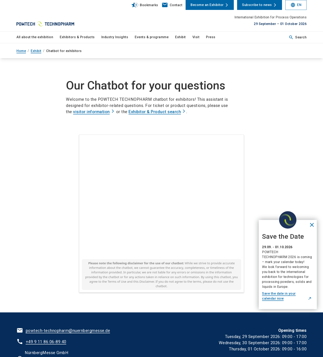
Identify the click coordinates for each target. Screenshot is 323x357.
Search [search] (298, 37)
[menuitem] (38, 37)
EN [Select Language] (295, 4)
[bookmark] (143, 5)
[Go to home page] (50, 15)
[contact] (172, 5)
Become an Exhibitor (207, 5)
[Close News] (312, 225)
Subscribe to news (257, 5)
